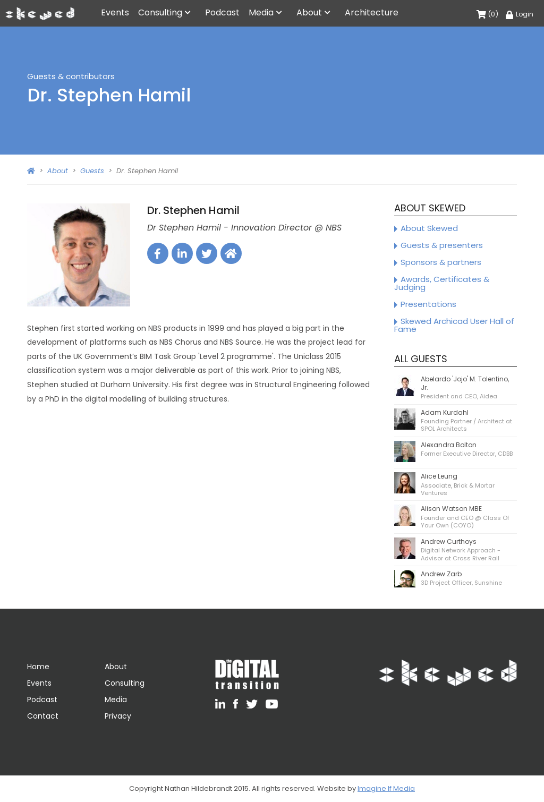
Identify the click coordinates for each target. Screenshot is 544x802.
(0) (487, 14)
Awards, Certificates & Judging (441, 283)
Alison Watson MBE (451, 508)
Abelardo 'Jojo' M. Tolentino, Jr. (465, 383)
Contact (42, 716)
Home (38, 666)
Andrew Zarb (441, 573)
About (309, 12)
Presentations (428, 304)
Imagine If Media (386, 788)
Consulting (160, 12)
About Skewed (429, 228)
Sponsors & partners (441, 262)
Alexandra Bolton (449, 444)
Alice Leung (439, 476)
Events (115, 12)
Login (519, 14)
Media (261, 12)
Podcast (222, 12)
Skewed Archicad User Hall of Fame (454, 325)
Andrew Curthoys (449, 541)
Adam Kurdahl (445, 412)
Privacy (118, 716)
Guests (92, 171)
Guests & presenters (442, 245)
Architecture (371, 12)
